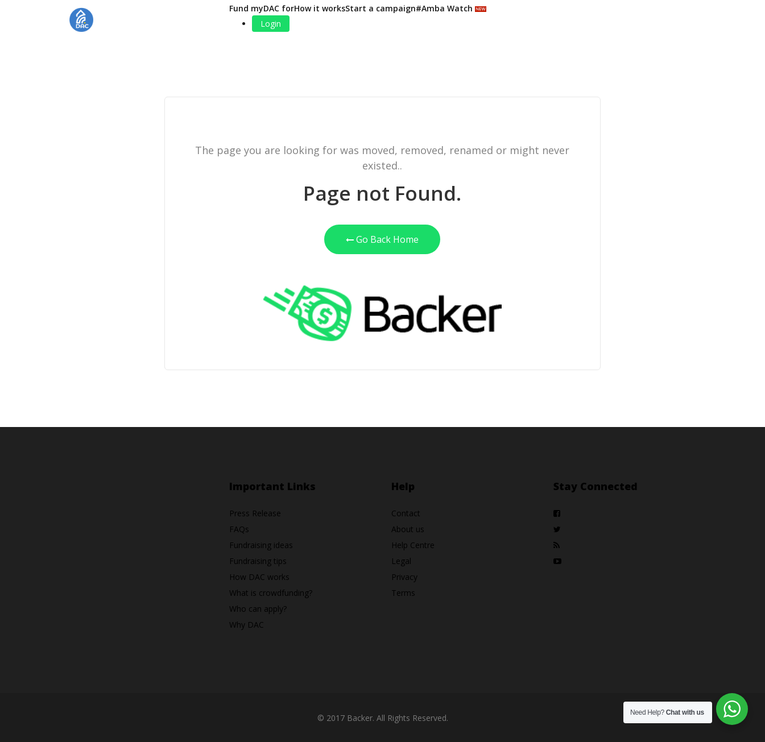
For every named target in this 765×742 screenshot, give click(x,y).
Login (270, 23)
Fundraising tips (258, 561)
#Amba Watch (451, 8)
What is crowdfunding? (270, 592)
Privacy (404, 576)
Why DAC (246, 624)
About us (407, 529)
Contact (405, 513)
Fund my (246, 8)
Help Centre (413, 545)
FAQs (239, 529)
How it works (319, 8)
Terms (403, 592)
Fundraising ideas (261, 545)
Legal (401, 561)
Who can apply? (258, 608)
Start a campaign (380, 8)
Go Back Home (382, 239)
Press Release (255, 513)
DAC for (278, 8)
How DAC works (259, 576)
